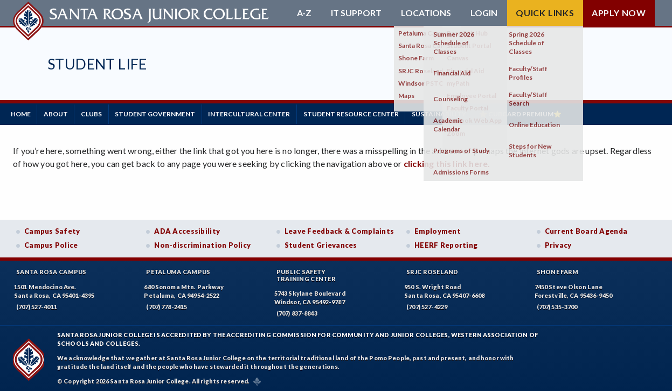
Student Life (97, 64)
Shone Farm (558, 269)
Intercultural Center (270, 113)
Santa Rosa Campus (51, 269)
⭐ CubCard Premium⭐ (556, 113)
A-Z (304, 13)
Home (23, 113)
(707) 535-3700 (557, 304)
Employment (437, 229)
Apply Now (619, 13)
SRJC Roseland (432, 269)
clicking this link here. (447, 161)
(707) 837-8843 (296, 311)
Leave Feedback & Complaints (339, 229)
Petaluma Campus (178, 269)
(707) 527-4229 (426, 304)
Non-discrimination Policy (202, 243)
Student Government (171, 113)
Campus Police (51, 243)
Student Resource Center (377, 113)
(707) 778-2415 (166, 304)
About (63, 113)
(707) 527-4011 (36, 304)
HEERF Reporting (445, 243)
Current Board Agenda (586, 229)
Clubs (103, 113)
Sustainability (469, 113)
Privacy (558, 243)
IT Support (356, 13)
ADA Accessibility (187, 229)
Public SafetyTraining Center (306, 273)
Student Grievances (321, 243)
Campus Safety (52, 229)
